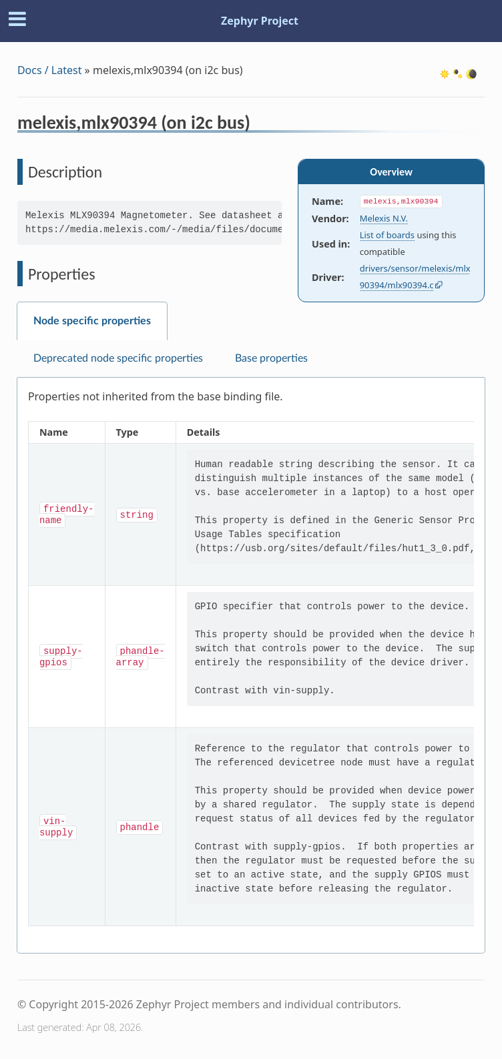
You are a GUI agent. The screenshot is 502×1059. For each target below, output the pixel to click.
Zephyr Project (259, 20)
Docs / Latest (49, 70)
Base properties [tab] (271, 358)
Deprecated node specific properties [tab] (118, 358)
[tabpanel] (251, 666)
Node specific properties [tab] (92, 321)
